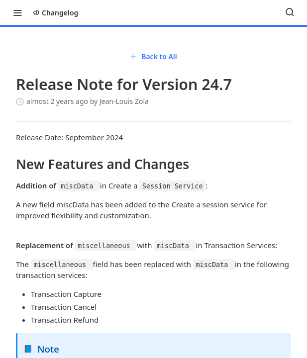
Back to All (153, 56)
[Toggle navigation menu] (17, 12)
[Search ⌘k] (289, 12)
